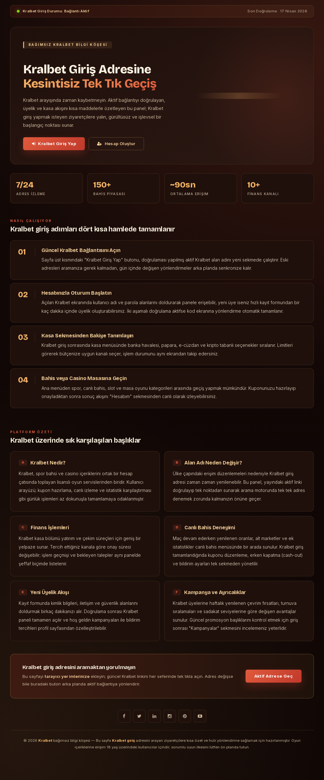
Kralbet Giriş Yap (54, 143)
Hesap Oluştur (116, 143)
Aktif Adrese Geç (273, 676)
